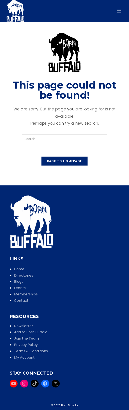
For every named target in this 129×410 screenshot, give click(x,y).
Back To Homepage (64, 161)
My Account (24, 357)
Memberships (26, 294)
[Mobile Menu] (120, 11)
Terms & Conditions (31, 351)
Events (20, 287)
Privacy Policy (26, 344)
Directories (23, 275)
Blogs (18, 281)
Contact (21, 300)
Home (19, 269)
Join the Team (26, 338)
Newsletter (23, 325)
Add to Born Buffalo (30, 332)
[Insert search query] (64, 138)
